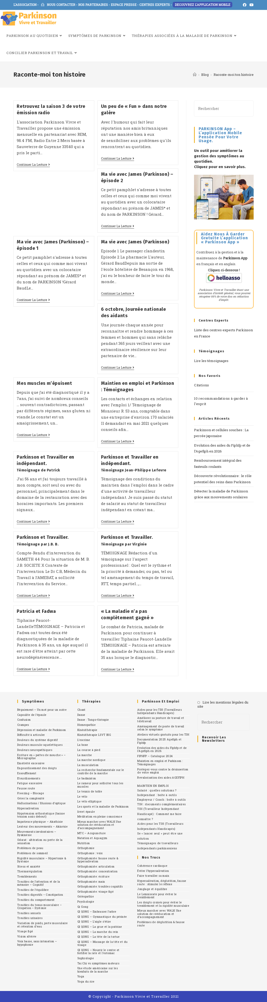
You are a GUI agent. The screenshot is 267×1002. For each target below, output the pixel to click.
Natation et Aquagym (92, 838)
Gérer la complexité (30, 798)
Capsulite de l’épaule (31, 715)
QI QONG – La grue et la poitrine (99, 926)
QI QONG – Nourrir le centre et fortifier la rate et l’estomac (98, 951)
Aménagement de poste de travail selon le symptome (160, 728)
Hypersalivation (28, 808)
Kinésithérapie (87, 730)
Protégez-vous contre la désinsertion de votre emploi (162, 771)
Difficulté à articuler (31, 735)
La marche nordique (91, 760)
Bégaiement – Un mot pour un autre (42, 709)
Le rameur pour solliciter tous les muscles (100, 784)
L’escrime (83, 740)
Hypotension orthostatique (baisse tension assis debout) (41, 815)
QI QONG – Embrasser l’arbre (96, 911)
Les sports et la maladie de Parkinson (103, 806)
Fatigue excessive (29, 783)
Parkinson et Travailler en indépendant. (45, 463)
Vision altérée (26, 936)
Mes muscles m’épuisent (45, 383)
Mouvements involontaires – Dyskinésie (36, 833)
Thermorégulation (29, 871)
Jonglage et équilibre (152, 889)
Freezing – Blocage (30, 793)
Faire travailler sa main (153, 875)
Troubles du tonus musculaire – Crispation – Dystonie (39, 906)
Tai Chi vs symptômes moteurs (98, 963)
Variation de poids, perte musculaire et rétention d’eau (42, 924)
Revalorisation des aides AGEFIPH (160, 777)
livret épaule (86, 811)
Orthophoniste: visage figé (95, 891)
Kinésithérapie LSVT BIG (94, 735)
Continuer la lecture (33, 165)
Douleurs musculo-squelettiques (39, 745)
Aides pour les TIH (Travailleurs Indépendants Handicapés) (159, 711)
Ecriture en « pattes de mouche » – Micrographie (41, 756)
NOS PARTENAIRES (93, 5)
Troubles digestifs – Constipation (40, 894)
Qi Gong (82, 906)
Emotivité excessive (31, 763)
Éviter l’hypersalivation (153, 871)
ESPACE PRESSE (123, 5)
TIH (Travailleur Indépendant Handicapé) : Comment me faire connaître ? (159, 814)
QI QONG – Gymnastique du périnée (102, 916)
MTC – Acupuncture (91, 833)
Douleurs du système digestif (37, 740)
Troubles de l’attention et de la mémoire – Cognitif (38, 883)
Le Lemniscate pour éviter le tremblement (157, 895)
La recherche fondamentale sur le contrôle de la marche (100, 771)
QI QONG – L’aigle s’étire (94, 921)
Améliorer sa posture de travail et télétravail (160, 719)
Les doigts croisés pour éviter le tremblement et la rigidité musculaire (163, 904)
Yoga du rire (86, 981)
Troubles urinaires (29, 918)
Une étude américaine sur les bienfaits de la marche (97, 969)
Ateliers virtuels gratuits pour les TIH (163, 734)
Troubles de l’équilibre (33, 890)
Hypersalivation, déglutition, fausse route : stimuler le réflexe (161, 882)
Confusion (24, 719)
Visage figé (25, 931)
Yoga (80, 976)
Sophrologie (85, 958)
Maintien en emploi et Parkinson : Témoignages (160, 762)
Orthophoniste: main (91, 881)
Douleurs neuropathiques (34, 750)
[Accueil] (194, 74)
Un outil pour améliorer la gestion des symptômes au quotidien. (219, 156)
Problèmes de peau (30, 848)
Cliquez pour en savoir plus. (220, 166)
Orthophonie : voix (90, 853)
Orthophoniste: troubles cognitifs (100, 886)
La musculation (88, 765)
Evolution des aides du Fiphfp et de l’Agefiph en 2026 (162, 749)
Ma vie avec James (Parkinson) (135, 242)
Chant (81, 709)
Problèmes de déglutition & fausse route (161, 923)
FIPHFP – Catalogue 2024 (154, 756)
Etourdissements (28, 778)
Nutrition (83, 843)
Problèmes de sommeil (32, 853)
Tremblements (27, 876)
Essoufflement (26, 773)
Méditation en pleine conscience (99, 816)
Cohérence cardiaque (152, 865)
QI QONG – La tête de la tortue (98, 936)
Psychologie (85, 901)
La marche (84, 755)
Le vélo (82, 796)
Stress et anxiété (28, 866)
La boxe (82, 745)
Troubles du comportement (36, 900)
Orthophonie (85, 848)
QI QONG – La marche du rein (97, 932)
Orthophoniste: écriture (93, 876)
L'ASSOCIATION (24, 5)
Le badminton (86, 778)
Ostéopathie (85, 896)
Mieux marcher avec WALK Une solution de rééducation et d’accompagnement (99, 825)
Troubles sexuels (29, 913)
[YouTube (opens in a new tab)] (251, 4)
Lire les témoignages (211, 360)
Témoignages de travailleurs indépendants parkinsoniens (157, 845)
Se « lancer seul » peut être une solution (159, 836)
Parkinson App (235, 258)
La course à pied (88, 750)
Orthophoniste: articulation (96, 866)
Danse (81, 715)
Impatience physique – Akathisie (40, 821)
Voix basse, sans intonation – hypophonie (37, 942)
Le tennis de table (89, 791)
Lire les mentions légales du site (222, 704)
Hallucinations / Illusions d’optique (41, 803)
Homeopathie (86, 725)
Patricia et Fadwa (36, 611)
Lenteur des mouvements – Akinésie (42, 826)
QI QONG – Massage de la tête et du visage (102, 943)
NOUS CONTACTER (58, 5)
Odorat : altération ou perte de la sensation (40, 841)
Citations (201, 385)
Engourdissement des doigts (37, 768)
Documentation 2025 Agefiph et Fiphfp (159, 741)
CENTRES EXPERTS (154, 5)
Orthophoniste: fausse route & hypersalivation (97, 859)
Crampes (23, 725)
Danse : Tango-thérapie (93, 719)
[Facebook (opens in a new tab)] (244, 4)
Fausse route (26, 788)
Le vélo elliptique (89, 801)
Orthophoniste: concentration (97, 871)
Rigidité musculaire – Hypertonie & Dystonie (41, 859)
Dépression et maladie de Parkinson (41, 730)
